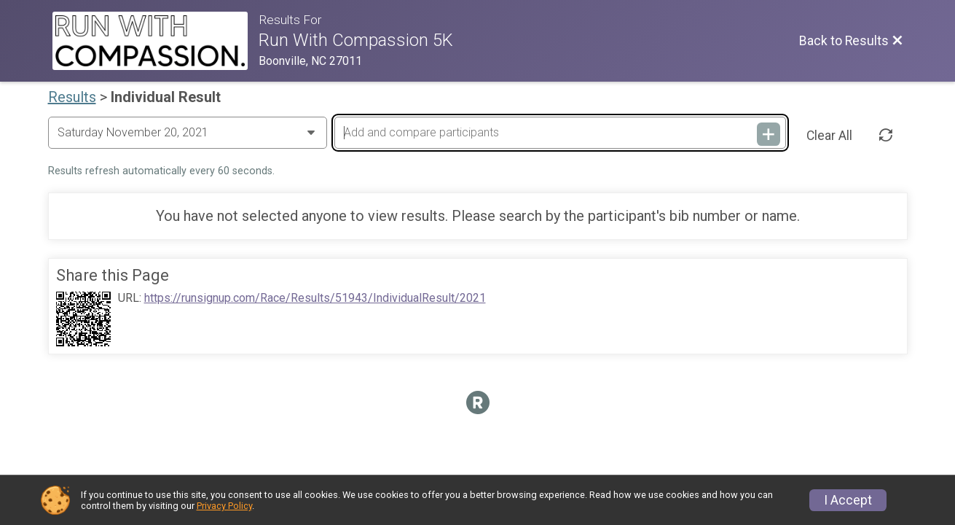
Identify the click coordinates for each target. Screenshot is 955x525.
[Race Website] (155, 41)
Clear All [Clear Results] (829, 135)
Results (72, 97)
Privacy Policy (224, 505)
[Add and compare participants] (560, 133)
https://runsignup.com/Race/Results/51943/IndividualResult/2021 (315, 298)
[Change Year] (187, 133)
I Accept (848, 500)
